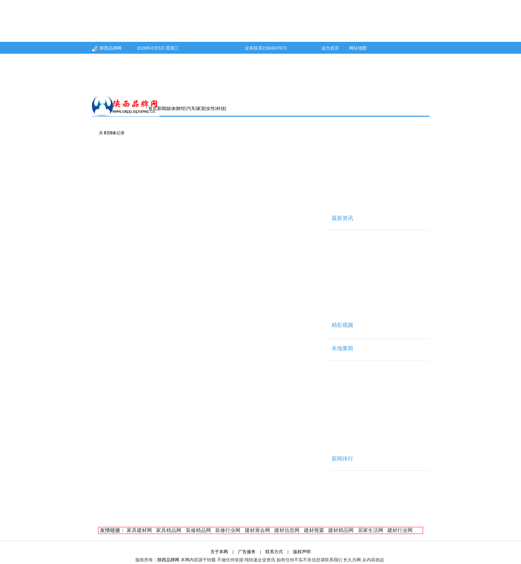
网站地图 (358, 48)
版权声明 (302, 551)
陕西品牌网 (107, 48)
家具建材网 (139, 530)
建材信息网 (286, 530)
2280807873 (274, 48)
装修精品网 (198, 530)
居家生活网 (370, 530)
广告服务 (247, 551)
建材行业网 (400, 530)
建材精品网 (341, 530)
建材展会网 (257, 530)
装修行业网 (227, 530)
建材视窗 (314, 530)
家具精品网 (168, 530)
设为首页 (330, 48)
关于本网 (219, 551)
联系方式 (274, 551)
